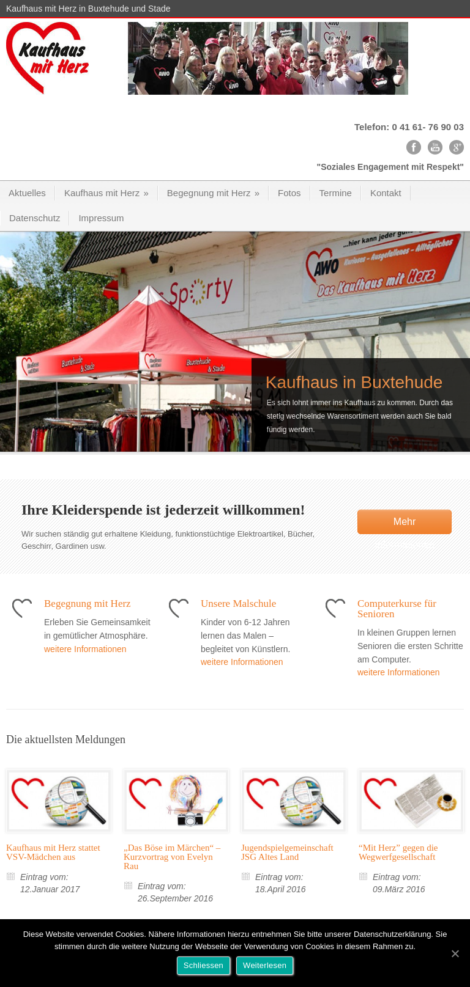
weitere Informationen (85, 649)
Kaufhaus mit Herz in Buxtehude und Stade (88, 8)
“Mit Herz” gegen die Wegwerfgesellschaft (398, 852)
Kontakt (385, 193)
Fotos (289, 193)
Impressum (101, 218)
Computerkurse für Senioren (396, 609)
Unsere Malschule (238, 603)
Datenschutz (34, 218)
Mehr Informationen (405, 525)
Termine (335, 193)
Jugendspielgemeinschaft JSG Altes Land (287, 852)
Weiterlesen (264, 965)
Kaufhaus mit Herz (106, 193)
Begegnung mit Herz (213, 193)
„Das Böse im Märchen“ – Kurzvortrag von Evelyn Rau (172, 857)
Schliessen (203, 965)
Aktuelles (27, 193)
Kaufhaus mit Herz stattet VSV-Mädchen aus (53, 852)
